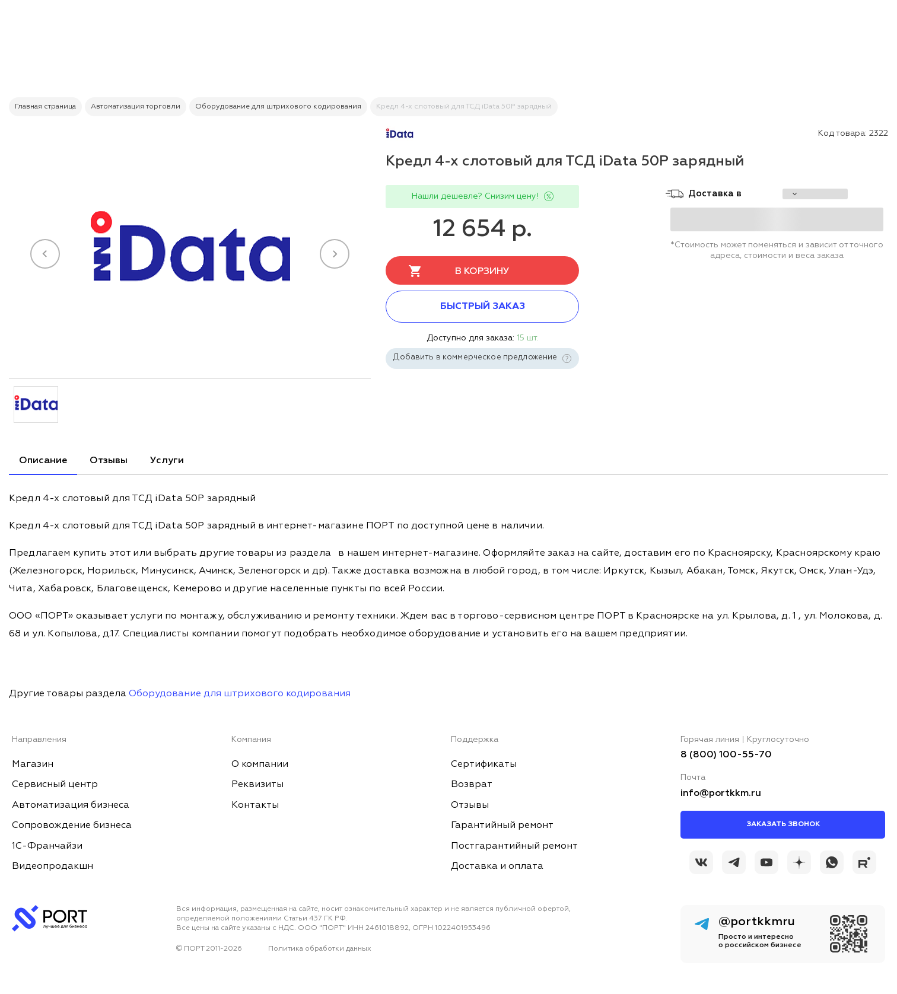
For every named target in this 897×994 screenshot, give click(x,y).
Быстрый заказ (482, 306)
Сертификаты (484, 764)
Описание (43, 461)
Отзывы (109, 461)
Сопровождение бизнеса (72, 825)
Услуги (167, 461)
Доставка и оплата (497, 866)
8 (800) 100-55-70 (726, 755)
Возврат (471, 784)
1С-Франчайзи (47, 846)
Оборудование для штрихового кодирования (240, 694)
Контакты (255, 805)
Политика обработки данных (319, 948)
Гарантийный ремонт (502, 825)
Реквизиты (257, 784)
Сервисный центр (55, 784)
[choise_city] (815, 194)
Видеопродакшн (52, 866)
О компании (259, 764)
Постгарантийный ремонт (514, 846)
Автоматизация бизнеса (70, 805)
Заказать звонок (783, 824)
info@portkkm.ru (720, 793)
